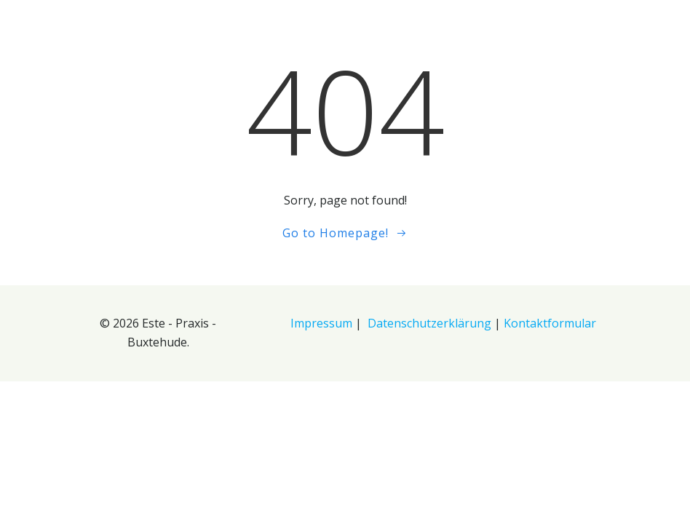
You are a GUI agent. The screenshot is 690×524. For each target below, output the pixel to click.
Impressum (321, 323)
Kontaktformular (550, 323)
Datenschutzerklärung (429, 323)
